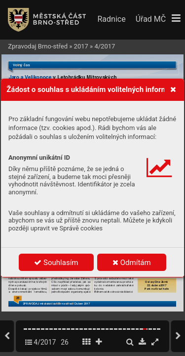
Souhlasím (56, 262)
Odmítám (131, 262)
